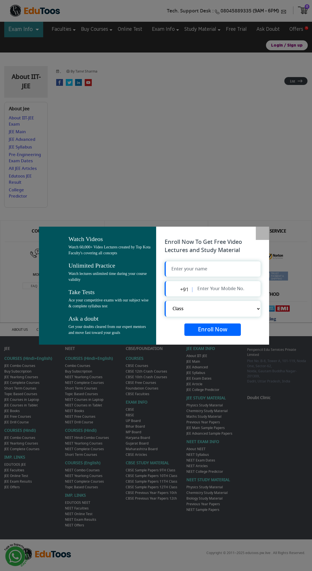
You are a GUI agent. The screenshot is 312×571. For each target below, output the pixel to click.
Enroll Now (212, 330)
